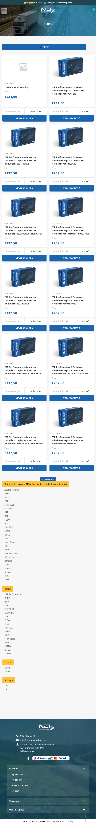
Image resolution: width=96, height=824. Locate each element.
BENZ (7, 508)
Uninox (7, 587)
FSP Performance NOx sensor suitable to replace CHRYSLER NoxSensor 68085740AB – (69, 306)
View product (23, 118)
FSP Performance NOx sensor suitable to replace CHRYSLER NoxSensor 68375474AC (69, 90)
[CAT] (6, 620)
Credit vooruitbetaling (18, 87)
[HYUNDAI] (8, 643)
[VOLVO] (7, 669)
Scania (7, 579)
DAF (6, 527)
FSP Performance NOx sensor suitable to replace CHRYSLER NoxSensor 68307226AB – (69, 161)
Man (6, 561)
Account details (20, 785)
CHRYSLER (9, 520)
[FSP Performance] (12, 609)
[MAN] (6, 658)
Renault (8, 576)
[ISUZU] (7, 646)
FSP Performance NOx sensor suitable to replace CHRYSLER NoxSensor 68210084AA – (22, 306)
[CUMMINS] (9, 628)
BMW (6, 512)
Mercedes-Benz (11, 568)
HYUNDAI (8, 542)
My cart (15, 791)
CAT (6, 516)
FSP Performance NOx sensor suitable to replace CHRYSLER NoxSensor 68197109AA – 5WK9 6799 (70, 233)
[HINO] (6, 639)
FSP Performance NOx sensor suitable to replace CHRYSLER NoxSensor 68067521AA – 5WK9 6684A (23, 452)
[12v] (6, 701)
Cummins (8, 523)
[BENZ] (7, 613)
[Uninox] (7, 665)
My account (18, 774)
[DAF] (6, 632)
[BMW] (6, 617)
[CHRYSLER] (9, 624)
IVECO (7, 549)
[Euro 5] (7, 683)
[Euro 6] (7, 686)
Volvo (6, 591)
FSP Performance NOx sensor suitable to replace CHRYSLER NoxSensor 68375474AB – (22, 161)
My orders (17, 780)
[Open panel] (17, 47)
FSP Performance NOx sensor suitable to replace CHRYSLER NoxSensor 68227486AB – (69, 451)
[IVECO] (7, 650)
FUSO (7, 534)
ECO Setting (67, 822)
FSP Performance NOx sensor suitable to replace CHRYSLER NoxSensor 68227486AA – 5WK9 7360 (23, 233)
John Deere (9, 557)
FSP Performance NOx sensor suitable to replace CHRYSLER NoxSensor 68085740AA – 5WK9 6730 (23, 378)
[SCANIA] (7, 661)
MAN (6, 564)
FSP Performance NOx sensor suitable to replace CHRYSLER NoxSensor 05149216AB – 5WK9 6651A (70, 378)
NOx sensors (10, 572)
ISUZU (7, 546)
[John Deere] (9, 654)
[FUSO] (7, 635)
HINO (6, 538)
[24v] (6, 704)
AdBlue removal (11, 505)
